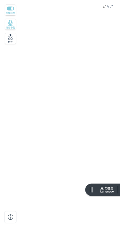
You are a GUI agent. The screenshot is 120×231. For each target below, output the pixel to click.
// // (109, 6)
